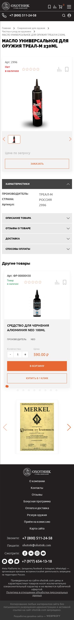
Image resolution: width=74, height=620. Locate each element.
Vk (31, 553)
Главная (6, 28)
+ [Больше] (25, 354)
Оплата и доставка (37, 508)
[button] (59, 69)
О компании (37, 481)
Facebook (24, 553)
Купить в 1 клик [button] (37, 378)
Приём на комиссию (37, 521)
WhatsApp (4, 561)
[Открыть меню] (69, 7)
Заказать (37, 163)
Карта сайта (37, 528)
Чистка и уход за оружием (16, 31)
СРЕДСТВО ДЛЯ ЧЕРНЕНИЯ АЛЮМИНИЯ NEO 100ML (28, 327)
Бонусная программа (37, 501)
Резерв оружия (37, 515)
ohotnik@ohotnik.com (36, 545)
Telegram (10, 561)
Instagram (37, 553)
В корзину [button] (37, 366)
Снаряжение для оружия (31, 28)
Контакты (37, 487)
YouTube (43, 553)
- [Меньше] (10, 354)
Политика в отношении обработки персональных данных (37, 594)
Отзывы (37, 494)
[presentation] (4, 139)
